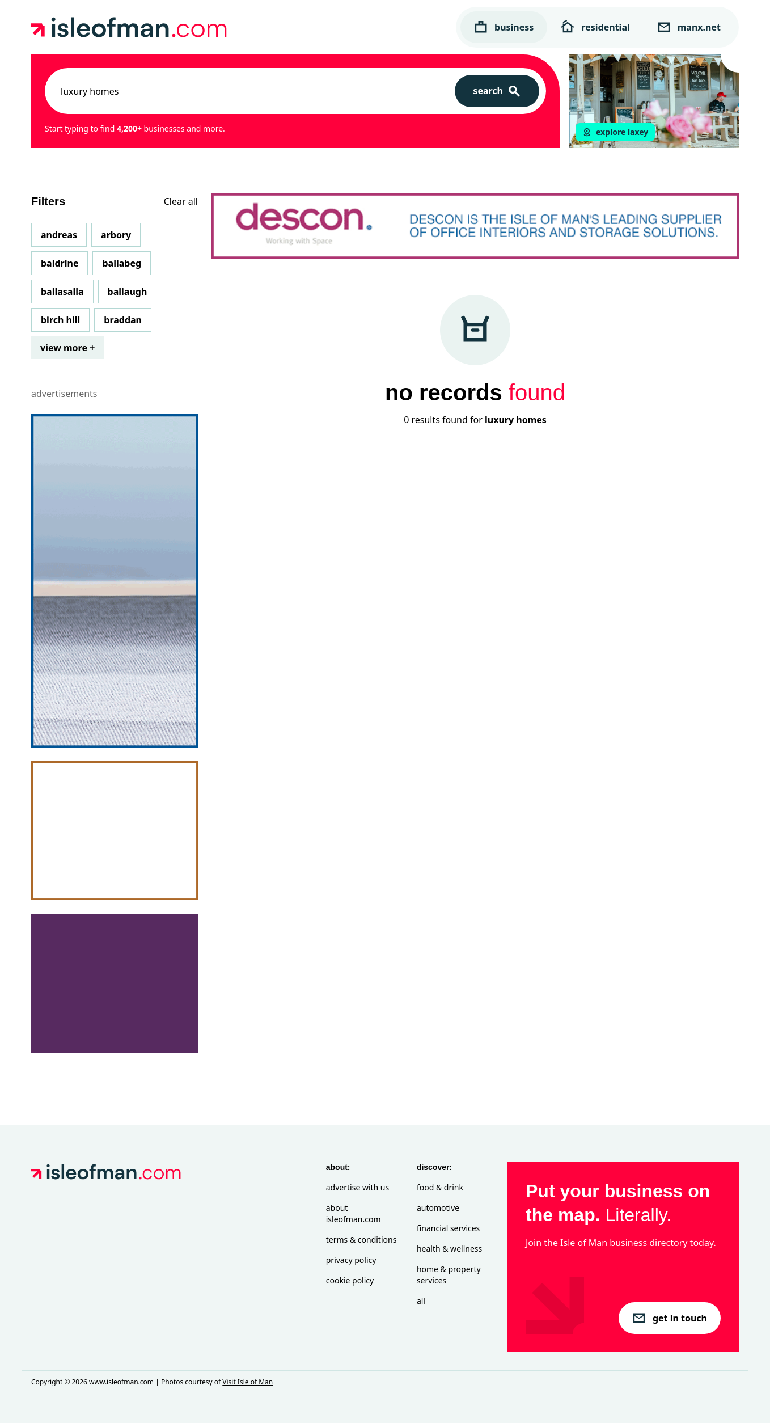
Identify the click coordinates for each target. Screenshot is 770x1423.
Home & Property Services (449, 1275)
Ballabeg (121, 263)
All (421, 1300)
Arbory (116, 235)
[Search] (497, 91)
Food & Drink (440, 1187)
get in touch (669, 1318)
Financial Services (448, 1228)
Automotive (438, 1207)
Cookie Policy (350, 1280)
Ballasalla (62, 291)
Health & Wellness (449, 1248)
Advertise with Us (357, 1187)
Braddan (123, 320)
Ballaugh (127, 291)
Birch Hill (60, 320)
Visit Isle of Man (247, 1382)
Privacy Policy (351, 1260)
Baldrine (59, 263)
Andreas (59, 235)
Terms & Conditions (361, 1239)
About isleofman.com (353, 1213)
